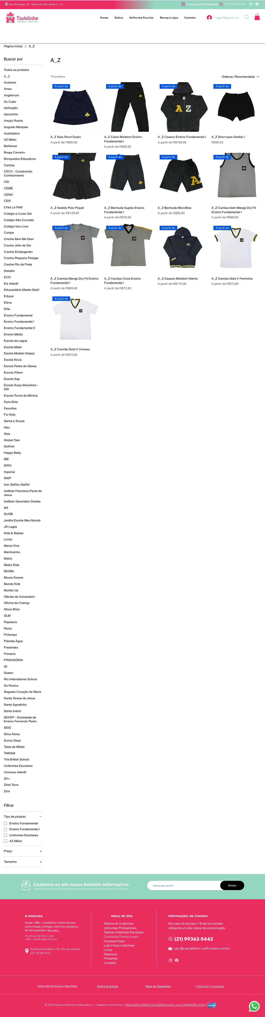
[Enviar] (232, 885)
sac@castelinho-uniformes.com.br (202, 948)
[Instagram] (251, 4)
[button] (141, 17)
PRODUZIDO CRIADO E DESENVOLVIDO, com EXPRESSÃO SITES (165, 1004)
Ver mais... (53, 930)
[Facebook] (257, 4)
